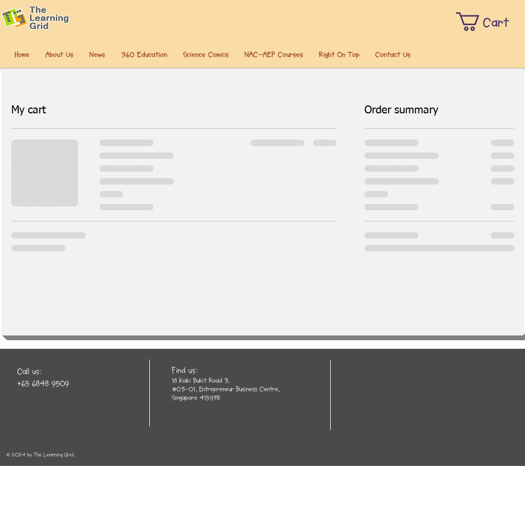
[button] (59, 55)
